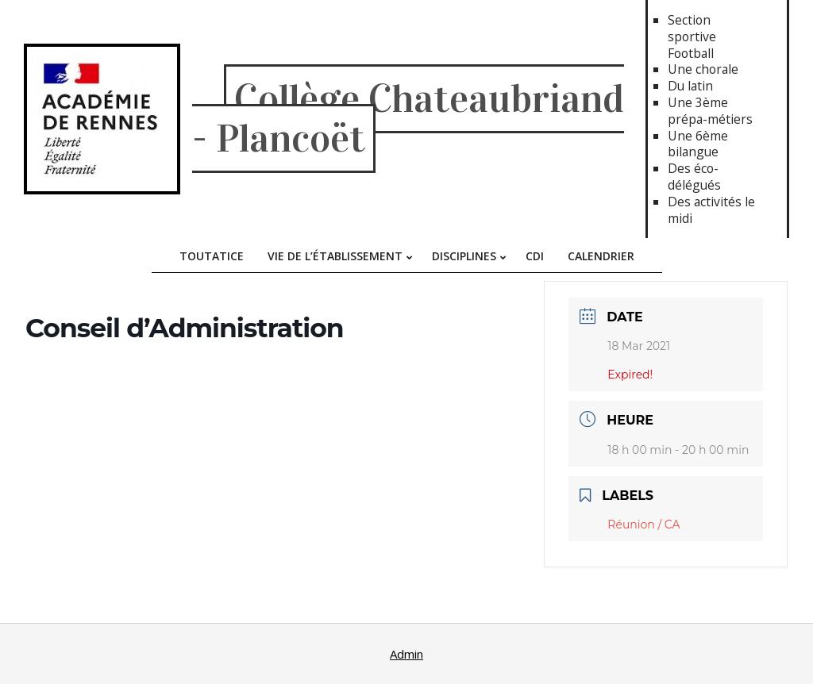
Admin (406, 654)
